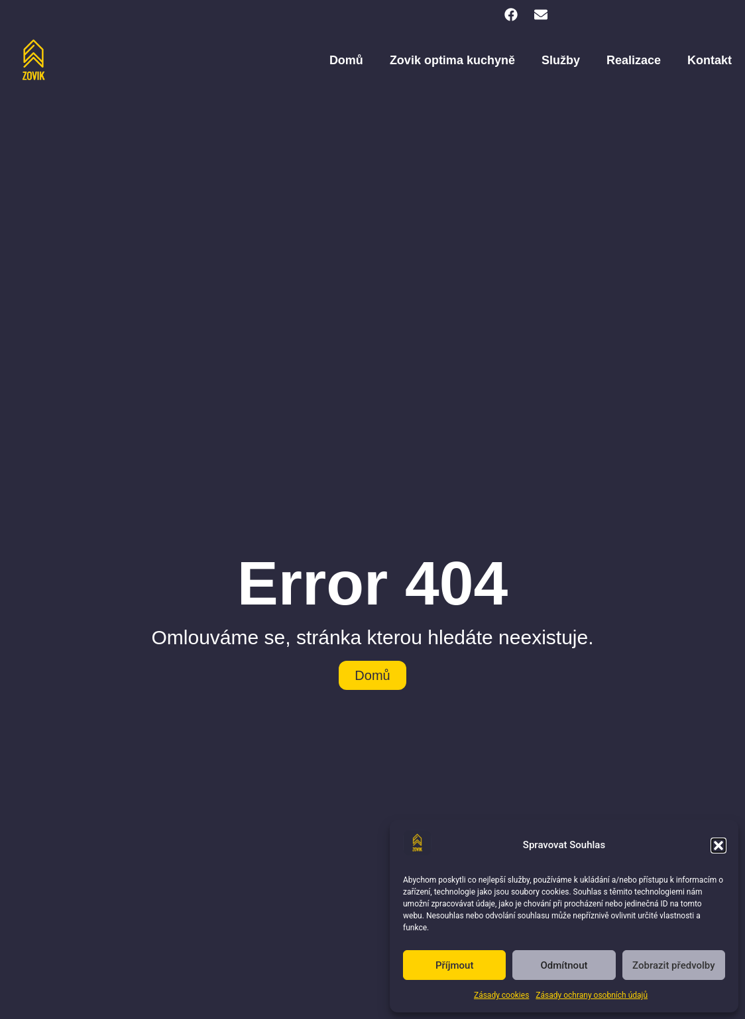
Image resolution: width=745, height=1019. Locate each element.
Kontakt (709, 60)
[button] (718, 845)
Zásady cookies (501, 995)
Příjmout (454, 965)
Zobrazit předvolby (673, 965)
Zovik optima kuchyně (452, 60)
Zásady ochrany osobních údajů (592, 995)
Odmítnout (564, 965)
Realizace (633, 60)
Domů (346, 60)
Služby (561, 60)
